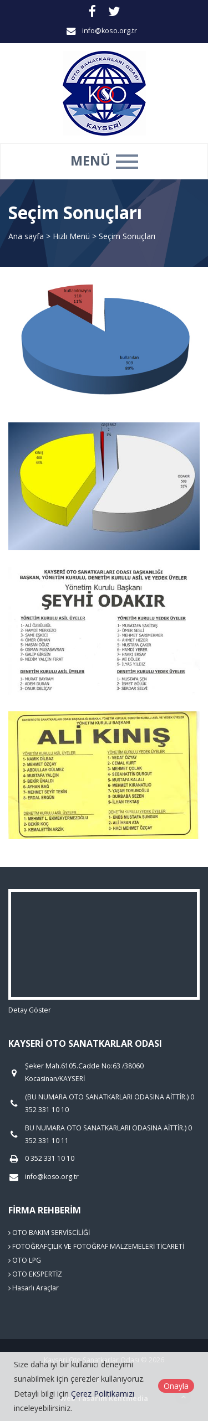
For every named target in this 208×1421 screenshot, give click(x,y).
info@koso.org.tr (109, 30)
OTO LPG (24, 1260)
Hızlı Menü (72, 236)
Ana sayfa (26, 236)
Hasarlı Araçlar (33, 1288)
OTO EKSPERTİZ (35, 1274)
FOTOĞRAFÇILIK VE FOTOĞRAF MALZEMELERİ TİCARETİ (96, 1246)
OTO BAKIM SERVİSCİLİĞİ (49, 1232)
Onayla (176, 1386)
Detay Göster (29, 1010)
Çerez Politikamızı (102, 1393)
